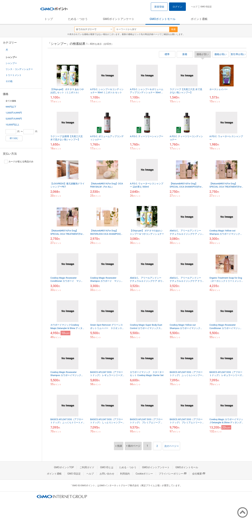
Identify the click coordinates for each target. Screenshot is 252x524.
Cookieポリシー (144, 473)
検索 (173, 29)
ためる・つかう (78, 19)
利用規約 (125, 473)
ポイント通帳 (199, 19)
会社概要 (198, 473)
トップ (48, 19)
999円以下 (11, 106)
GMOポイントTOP (64, 467)
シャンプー (11, 63)
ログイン (177, 6)
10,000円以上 (12, 124)
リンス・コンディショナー (19, 69)
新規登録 (159, 6)
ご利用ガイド (87, 467)
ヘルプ (194, 6)
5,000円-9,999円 (14, 118)
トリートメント (14, 75)
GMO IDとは (106, 467)
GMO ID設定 (206, 6)
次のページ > (171, 446)
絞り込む (14, 138)
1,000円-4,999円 (14, 112)
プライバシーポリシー (172, 473)
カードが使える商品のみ (18, 161)
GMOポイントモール (163, 19)
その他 (9, 81)
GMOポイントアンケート (118, 19)
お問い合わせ (107, 473)
